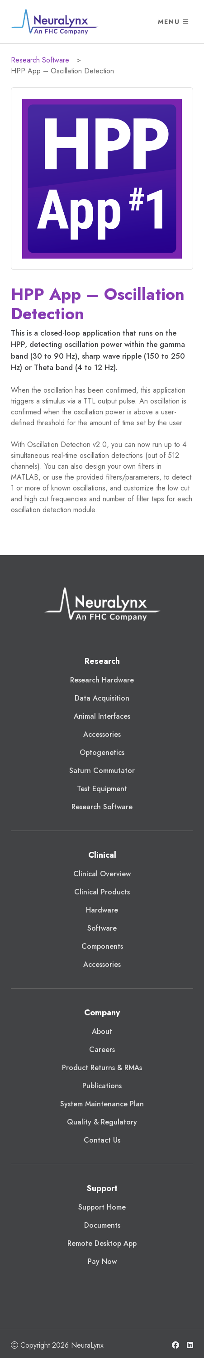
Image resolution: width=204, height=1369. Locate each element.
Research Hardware (102, 680)
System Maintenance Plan (102, 1104)
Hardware (102, 910)
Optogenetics (102, 752)
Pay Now (102, 1261)
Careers (102, 1049)
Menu (173, 21)
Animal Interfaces (102, 716)
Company (102, 1012)
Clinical (102, 855)
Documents (102, 1225)
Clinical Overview (102, 874)
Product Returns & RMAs (102, 1067)
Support (102, 1188)
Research (102, 661)
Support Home (102, 1207)
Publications (102, 1086)
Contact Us (102, 1140)
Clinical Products (102, 892)
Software (102, 928)
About (102, 1031)
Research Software (40, 60)
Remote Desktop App (102, 1243)
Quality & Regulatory (102, 1122)
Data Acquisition (102, 698)
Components (102, 946)
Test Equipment (102, 788)
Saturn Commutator (102, 770)
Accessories (102, 734)
